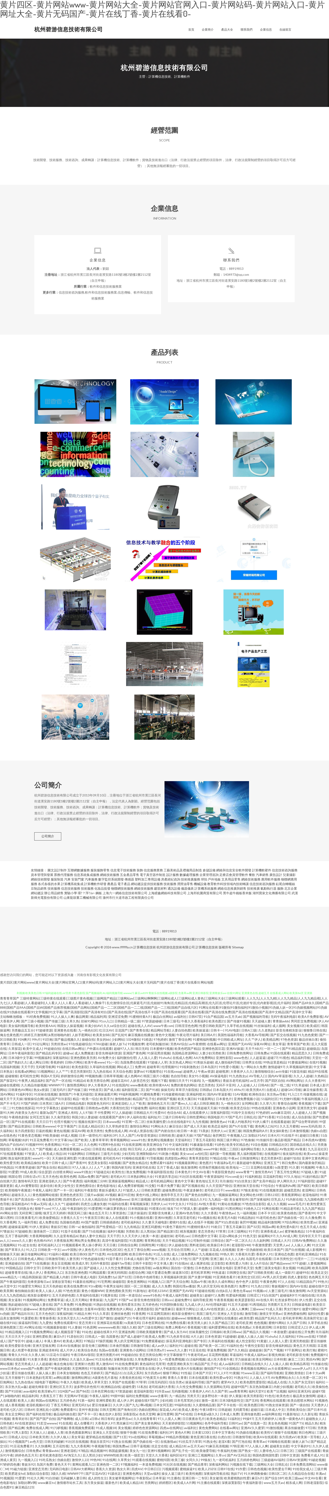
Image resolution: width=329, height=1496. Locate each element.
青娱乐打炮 (59, 1233)
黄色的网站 (47, 1315)
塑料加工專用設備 (147, 886)
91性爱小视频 (229, 1073)
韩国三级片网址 (228, 1146)
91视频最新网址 (186, 1169)
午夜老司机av (197, 1361)
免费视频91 (318, 1361)
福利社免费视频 (137, 1402)
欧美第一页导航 (308, 1443)
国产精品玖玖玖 (22, 1320)
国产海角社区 (127, 1416)
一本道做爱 (279, 1338)
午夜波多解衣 (192, 1197)
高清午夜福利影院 (114, 1247)
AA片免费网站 (204, 1064)
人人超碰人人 (301, 1119)
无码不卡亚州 (225, 1091)
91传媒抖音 (264, 1146)
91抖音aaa (162, 1398)
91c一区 (112, 1069)
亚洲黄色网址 (132, 1480)
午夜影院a (143, 1484)
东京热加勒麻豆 (260, 1393)
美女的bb (103, 1046)
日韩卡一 (216, 1037)
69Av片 (239, 1096)
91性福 (186, 1379)
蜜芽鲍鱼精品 (294, 1238)
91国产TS (296, 1430)
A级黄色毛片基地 (104, 1384)
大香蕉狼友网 (63, 1247)
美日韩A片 (208, 1041)
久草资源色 (117, 1219)
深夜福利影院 (219, 1119)
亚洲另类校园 (299, 1347)
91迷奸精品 (310, 1183)
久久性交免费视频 (117, 1274)
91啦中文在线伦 (242, 1119)
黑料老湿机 (197, 1251)
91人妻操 (74, 1334)
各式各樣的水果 (49, 890)
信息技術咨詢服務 (284, 876)
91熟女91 (241, 1384)
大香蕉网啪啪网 (40, 1242)
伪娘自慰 (63, 1466)
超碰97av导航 (121, 1270)
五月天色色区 (45, 1320)
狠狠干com (42, 1215)
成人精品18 (177, 1452)
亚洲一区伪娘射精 (249, 1256)
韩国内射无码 (121, 1174)
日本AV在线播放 (68, 1352)
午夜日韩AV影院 (82, 1361)
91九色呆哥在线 (177, 1343)
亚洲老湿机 (119, 1110)
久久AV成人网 (286, 1242)
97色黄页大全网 (154, 1384)
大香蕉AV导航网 (256, 1041)
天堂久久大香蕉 (157, 1462)
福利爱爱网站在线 (221, 1334)
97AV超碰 (100, 1050)
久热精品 (320, 1082)
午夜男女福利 (112, 1292)
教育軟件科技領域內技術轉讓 (228, 890)
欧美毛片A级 (227, 1224)
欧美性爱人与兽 (237, 1270)
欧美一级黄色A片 (291, 1425)
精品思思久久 (301, 1059)
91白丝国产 (270, 1302)
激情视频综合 (14, 1457)
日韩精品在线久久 (254, 1370)
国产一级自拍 (299, 1411)
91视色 (284, 1064)
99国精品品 (13, 1274)
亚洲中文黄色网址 (314, 1165)
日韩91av (235, 1430)
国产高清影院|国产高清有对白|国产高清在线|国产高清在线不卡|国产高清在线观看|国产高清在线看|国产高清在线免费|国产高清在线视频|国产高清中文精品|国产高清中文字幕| (188, 1018)
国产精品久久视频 (256, 1338)
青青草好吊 (20, 1425)
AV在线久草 (264, 1306)
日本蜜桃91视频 (161, 1055)
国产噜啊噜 (65, 1425)
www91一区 (41, 1165)
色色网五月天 (318, 1283)
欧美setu (310, 1160)
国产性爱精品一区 (109, 1233)
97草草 (221, 1238)
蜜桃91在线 (177, 1229)
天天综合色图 (122, 1078)
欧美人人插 (26, 1407)
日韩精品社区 (278, 1151)
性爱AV (159, 1119)
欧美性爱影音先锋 (18, 1352)
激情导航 (251, 1320)
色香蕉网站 (53, 1151)
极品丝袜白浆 (308, 1046)
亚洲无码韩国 (117, 1279)
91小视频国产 (18, 1448)
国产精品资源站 (19, 1133)
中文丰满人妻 (163, 1270)
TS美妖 (203, 1137)
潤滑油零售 (185, 890)
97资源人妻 (188, 1215)
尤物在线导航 (141, 1274)
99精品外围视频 (177, 1443)
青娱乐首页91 (100, 1448)
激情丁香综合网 (180, 1046)
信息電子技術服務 (123, 876)
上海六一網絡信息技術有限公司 (125, 899)
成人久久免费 (161, 1292)
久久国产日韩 (296, 1329)
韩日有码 (107, 1425)
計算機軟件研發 (95, 890)
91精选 (147, 1046)
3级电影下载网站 (46, 1388)
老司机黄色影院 (50, 1462)
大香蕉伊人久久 (241, 1078)
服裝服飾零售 (100, 876)
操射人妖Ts (117, 1050)
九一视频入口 (27, 1466)
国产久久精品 (237, 1356)
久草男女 (123, 1466)
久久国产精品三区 (221, 1329)
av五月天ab (233, 1023)
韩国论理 (14, 1183)
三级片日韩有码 (173, 1123)
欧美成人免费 (154, 1343)
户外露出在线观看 (99, 1055)
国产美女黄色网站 (147, 1430)
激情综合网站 (139, 1133)
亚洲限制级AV (146, 1160)
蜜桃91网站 (276, 1329)
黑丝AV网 (313, 1366)
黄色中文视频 (165, 1041)
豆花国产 (121, 1037)
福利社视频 (157, 1114)
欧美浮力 (106, 1105)
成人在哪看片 (83, 1430)
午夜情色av (227, 1219)
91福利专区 (24, 1101)
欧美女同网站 (262, 1366)
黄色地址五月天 (207, 1187)
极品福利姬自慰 (64, 1420)
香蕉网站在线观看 (273, 1407)
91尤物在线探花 (22, 1114)
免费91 (244, 1292)
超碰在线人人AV (139, 1032)
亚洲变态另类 (38, 1475)
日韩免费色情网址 (239, 1059)
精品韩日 (64, 1174)
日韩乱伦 (250, 1123)
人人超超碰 (44, 1370)
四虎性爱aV (71, 1206)
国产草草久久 (14, 1256)
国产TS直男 (96, 1261)
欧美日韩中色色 (140, 1261)
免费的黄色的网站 (183, 1091)
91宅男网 (104, 1288)
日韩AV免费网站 (304, 1247)
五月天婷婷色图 (63, 1302)
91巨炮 (47, 1046)
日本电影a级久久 (206, 1420)
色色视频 (260, 1329)
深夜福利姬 (64, 1320)
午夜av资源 (206, 1078)
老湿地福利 (310, 1201)
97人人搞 (58, 1215)
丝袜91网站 (89, 1027)
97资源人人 (33, 1160)
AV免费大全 (106, 1064)
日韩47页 (195, 1023)
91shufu (165, 1064)
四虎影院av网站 (176, 1165)
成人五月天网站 (76, 1306)
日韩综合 (217, 1247)
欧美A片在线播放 (190, 1375)
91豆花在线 (197, 1356)
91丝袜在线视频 (45, 1101)
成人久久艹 (56, 1210)
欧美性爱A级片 (287, 1233)
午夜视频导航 (101, 1452)
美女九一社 (138, 1457)
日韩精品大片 (143, 1119)
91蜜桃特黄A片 (140, 1023)
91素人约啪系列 (239, 1128)
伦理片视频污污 (65, 1128)
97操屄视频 (104, 1347)
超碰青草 (153, 1073)
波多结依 (46, 1192)
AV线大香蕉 (207, 1210)
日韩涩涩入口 (297, 1334)
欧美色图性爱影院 (252, 1388)
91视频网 (307, 1174)
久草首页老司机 (184, 1224)
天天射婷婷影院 (173, 1430)
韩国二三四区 (229, 1155)
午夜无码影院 (83, 1101)
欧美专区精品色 (237, 1151)
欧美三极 (177, 1466)
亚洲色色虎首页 (71, 1201)
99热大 (323, 1288)
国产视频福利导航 (256, 1023)
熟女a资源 (41, 1096)
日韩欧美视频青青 (149, 1338)
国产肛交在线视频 (283, 1041)
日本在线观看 (198, 1384)
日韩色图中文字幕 (204, 1242)
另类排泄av (59, 1050)
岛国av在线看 (108, 1356)
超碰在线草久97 (105, 1338)
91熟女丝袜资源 (276, 1411)
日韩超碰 (224, 1416)
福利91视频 (115, 1238)
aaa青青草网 (238, 1398)
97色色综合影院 (253, 1210)
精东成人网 (294, 1489)
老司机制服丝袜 (157, 1050)
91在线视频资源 (270, 1197)
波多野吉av (124, 1425)
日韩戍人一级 (94, 1343)
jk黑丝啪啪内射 (59, 1041)
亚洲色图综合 (85, 1192)
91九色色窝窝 (307, 1041)
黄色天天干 (62, 1471)
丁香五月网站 (60, 1411)
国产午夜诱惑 (72, 1187)
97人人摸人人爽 (169, 1425)
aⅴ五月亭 (256, 1087)
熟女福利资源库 (19, 1165)
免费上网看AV (175, 1334)
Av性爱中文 (89, 1324)
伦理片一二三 (303, 1265)
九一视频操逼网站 (225, 1201)
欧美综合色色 (87, 1356)
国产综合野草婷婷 (304, 1128)
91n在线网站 (137, 1443)
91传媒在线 (319, 1370)
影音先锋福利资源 (108, 1059)
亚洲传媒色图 (250, 1420)
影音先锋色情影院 (147, 1306)
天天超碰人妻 (261, 1027)
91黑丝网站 (233, 1215)
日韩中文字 (32, 1274)
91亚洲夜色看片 (224, 1283)
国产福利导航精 (271, 1379)
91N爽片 (24, 1046)
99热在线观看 (261, 1114)
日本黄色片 (224, 1105)
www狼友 (232, 1197)
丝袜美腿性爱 (156, 1128)
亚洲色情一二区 (107, 1471)
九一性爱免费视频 (171, 1366)
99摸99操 (117, 1402)
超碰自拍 (163, 1324)
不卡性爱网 (102, 1119)
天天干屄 (27, 1073)
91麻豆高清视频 (216, 1452)
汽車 (67, 886)
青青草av (259, 1448)
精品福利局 (98, 1023)
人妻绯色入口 (269, 1457)
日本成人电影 (133, 1265)
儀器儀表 (187, 895)
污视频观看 (170, 1475)
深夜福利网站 (218, 1471)
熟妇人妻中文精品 (92, 1242)
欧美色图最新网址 (78, 1439)
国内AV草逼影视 (280, 1082)
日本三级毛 (171, 1027)
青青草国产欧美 (298, 1050)
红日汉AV (106, 1037)
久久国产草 (219, 1398)
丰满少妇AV (93, 1032)
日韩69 (29, 1416)
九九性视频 (200, 1128)
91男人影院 (19, 1439)
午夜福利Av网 (285, 1192)
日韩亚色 (98, 1155)
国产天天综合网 (177, 1288)
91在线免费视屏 (126, 1370)
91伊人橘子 (260, 1128)
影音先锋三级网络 (95, 1352)
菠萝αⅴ (139, 1078)
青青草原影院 (198, 1165)
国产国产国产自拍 (42, 1425)
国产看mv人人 (181, 1110)
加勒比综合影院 (38, 1480)
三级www (257, 1315)
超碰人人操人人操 (250, 1343)
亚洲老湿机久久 (50, 1187)
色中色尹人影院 (247, 1288)
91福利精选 (253, 1183)
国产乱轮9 (118, 1041)
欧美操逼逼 (201, 1037)
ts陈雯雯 (281, 1174)
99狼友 (206, 1466)
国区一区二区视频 (137, 1292)
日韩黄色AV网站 (20, 1096)
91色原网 (89, 1334)
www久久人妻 (21, 1247)
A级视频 (115, 1169)
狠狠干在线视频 (285, 1439)
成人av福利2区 (229, 1370)
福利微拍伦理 (126, 1064)
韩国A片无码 (50, 1082)
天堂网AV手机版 (76, 1402)
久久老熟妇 (266, 1037)
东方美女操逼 (93, 1489)
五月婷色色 (150, 1311)
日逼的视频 (44, 1137)
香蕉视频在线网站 (253, 1375)
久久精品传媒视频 (34, 1091)
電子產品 (123, 890)
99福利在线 (182, 1411)
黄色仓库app (242, 1297)
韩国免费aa (120, 1452)
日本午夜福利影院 (21, 1059)
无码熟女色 (25, 1215)
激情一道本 (210, 1407)
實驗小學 (70, 899)
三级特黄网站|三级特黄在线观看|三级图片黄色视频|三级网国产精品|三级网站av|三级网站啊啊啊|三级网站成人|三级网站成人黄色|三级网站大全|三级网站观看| (133, 1005)
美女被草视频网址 (121, 1484)
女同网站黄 (250, 1110)
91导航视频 (154, 1165)
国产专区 (200, 1347)
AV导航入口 (257, 1082)
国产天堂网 (200, 1265)
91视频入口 (156, 1288)
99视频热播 (93, 1082)
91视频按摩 (136, 1050)
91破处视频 (316, 1466)
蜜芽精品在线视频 (98, 1443)
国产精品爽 (16, 1434)
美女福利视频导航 (21, 1032)
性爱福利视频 (235, 1302)
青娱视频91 (279, 1292)
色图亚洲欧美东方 (180, 1370)
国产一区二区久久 (238, 1247)
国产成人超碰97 (132, 1343)
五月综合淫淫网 (178, 1256)
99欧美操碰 (50, 1142)
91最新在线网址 (84, 1288)
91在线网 (109, 1466)
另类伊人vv (219, 1137)
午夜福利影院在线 (160, 1178)
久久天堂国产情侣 (218, 1192)
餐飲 (252, 881)
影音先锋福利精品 (278, 1352)
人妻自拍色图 (181, 1037)
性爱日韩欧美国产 (212, 1032)
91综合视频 (259, 1151)
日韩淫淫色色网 (186, 1032)
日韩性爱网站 (196, 1123)
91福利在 (63, 1073)
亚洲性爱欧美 (42, 1343)
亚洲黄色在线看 (65, 1037)
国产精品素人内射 (56, 1283)
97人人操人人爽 (256, 1452)
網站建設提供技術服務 (147, 890)
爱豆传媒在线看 (22, 1379)
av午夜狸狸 (197, 1050)
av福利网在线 (271, 1420)
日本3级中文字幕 (20, 1064)
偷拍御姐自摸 (24, 1297)
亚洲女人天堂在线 (230, 1320)
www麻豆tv (46, 1489)
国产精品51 (113, 1379)
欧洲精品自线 (110, 1393)
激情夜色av (218, 1128)
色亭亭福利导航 (215, 1430)
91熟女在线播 (121, 1448)
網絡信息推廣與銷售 (232, 895)
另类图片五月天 (279, 1311)
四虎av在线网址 (171, 1434)
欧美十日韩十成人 (55, 1169)
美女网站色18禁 (251, 1201)
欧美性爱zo (308, 1229)
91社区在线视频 (76, 1448)
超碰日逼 (257, 1416)
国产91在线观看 (22, 1128)
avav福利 (29, 1398)
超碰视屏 (222, 1078)
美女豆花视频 (60, 1270)
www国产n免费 (32, 1375)
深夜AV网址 (262, 1050)
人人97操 (85, 1119)
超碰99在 (302, 1279)
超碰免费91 (183, 1306)
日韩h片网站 (74, 1069)
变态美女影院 (97, 1169)
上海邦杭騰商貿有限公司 (204, 899)
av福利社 (180, 1023)
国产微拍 (106, 1324)
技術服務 (170, 890)
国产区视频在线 (193, 1192)
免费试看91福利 (161, 1169)
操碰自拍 (88, 1046)
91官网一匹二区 (133, 1128)
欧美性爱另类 (9, 1169)
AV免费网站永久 (283, 1384)
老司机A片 (117, 1183)
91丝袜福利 (262, 1032)
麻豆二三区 (296, 1366)
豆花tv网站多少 (230, 1242)
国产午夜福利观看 (57, 1375)
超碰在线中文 (318, 1292)
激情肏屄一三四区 (46, 1238)
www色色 (241, 1064)
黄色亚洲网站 (136, 1288)
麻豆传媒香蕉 (312, 1096)
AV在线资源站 (25, 1430)
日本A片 (273, 1142)
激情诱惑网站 (76, 1091)
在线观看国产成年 (112, 1123)
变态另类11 (87, 1329)
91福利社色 (234, 1352)
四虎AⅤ (136, 1475)
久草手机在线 (317, 1329)
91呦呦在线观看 (133, 1165)
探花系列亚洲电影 (179, 1347)
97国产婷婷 (29, 1110)
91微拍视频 (274, 1434)
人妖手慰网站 (81, 1041)
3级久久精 (128, 1334)
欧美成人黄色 (188, 1416)
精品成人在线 (116, 1155)
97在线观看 (98, 1375)
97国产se (125, 1306)
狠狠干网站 (171, 1379)
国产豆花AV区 (95, 1480)
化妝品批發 (102, 895)
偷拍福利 (88, 1233)
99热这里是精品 (274, 1069)
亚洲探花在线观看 (109, 1329)
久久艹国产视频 (40, 1155)
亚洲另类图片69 (107, 1361)
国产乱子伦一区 (183, 1457)
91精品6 (79, 1087)
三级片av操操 (93, 1201)
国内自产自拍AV (12, 1151)
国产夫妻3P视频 (199, 1283)
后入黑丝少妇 (92, 1462)
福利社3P (110, 1142)
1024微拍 (133, 1046)
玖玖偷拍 (226, 1187)
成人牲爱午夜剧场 (24, 1356)
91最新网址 (206, 1105)
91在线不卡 (289, 1142)
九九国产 (110, 1306)
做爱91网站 (310, 1315)
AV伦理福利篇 (216, 1311)
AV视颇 (110, 1201)
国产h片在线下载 (241, 1133)
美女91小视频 (198, 1082)
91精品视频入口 (16, 1338)
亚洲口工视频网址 (201, 1462)
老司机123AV (157, 1297)
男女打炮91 (292, 1315)
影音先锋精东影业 (289, 1037)
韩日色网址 (307, 1439)
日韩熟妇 (92, 1160)
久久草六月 (268, 1110)
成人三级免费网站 (184, 1261)
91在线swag (172, 1078)
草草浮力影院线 (186, 1096)
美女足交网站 (14, 1420)
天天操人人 (38, 1439)
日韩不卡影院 (142, 1270)
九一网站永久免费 (253, 1073)
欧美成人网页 (72, 1347)
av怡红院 (201, 1160)
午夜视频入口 (236, 1142)
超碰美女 (196, 1302)
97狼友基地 (249, 1197)
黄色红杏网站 (58, 1366)
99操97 (248, 1425)
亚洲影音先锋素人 (161, 1219)
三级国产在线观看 (308, 1457)
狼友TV (172, 1215)
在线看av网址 (216, 1050)
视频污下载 (159, 1087)
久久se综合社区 (114, 1032)
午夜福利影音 (252, 1489)
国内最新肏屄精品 (311, 1169)
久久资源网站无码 (216, 1393)
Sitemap (238, 953)
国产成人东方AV (175, 1338)
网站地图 (207, 989)
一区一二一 (272, 1055)
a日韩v (94, 1425)
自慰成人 (272, 1096)
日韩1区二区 (277, 1480)
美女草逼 (278, 1050)
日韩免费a (261, 1059)
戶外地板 (214, 886)
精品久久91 (198, 1206)
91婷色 (220, 1151)
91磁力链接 (18, 1475)
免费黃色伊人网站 (119, 1315)
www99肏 (210, 1155)
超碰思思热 (292, 1197)
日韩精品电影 (75, 1110)
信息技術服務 (70, 895)
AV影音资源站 (146, 1142)
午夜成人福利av (255, 1361)
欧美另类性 (95, 1137)
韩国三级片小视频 (156, 1082)
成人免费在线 (48, 1229)
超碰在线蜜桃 (9, 1091)
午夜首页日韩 (94, 1224)
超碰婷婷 (72, 1210)
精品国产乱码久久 (268, 1324)
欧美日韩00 (78, 1261)
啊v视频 (145, 1411)
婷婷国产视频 (166, 1105)
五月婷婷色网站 (248, 1466)
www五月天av (274, 1489)
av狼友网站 (161, 1274)
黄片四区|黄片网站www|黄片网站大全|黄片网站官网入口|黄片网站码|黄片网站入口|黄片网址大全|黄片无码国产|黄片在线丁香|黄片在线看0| (100, 989)
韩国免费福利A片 (255, 1137)
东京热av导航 (276, 1101)
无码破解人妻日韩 (73, 1484)
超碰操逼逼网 (17, 1233)
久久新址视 (309, 1420)
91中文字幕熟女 (47, 1114)
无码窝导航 (241, 1416)
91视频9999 (34, 1151)
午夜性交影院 (254, 1352)
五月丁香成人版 (168, 1174)
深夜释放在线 (123, 1366)
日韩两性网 (147, 1251)
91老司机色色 (266, 1224)
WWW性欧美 (113, 1462)
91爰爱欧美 (29, 1324)
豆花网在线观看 (261, 1174)
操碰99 (10, 1215)
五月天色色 (50, 1183)
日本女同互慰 (162, 1411)
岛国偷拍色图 (69, 1229)
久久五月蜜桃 (289, 1133)
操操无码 (167, 1096)
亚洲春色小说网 (284, 1114)
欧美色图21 (217, 1027)
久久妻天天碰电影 (154, 1229)
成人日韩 (81, 1425)
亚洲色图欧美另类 (83, 1064)
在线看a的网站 (25, 1078)
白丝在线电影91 (178, 1128)
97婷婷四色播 (10, 1471)
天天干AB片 (253, 1055)
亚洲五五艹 (272, 1169)
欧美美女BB (101, 1041)
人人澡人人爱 (147, 1064)
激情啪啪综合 (264, 1078)
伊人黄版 (235, 1402)
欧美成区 (313, 1032)
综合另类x (176, 1388)
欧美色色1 (283, 1402)
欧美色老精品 (216, 1425)
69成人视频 (69, 1142)
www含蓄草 (158, 1402)
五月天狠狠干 (14, 1384)
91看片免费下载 (168, 1192)
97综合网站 (290, 1229)
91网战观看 (97, 1279)
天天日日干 (44, 1128)
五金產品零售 (129, 881)
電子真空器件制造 (152, 881)
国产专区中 (16, 1347)
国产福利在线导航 (39, 1420)
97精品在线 (218, 1165)
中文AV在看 (201, 1178)
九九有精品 (132, 1233)
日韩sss (167, 1306)
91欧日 (216, 1233)
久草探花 (14, 1055)
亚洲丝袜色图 (120, 1320)
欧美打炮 (309, 1356)
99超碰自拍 (52, 1055)
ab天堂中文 (8, 1292)
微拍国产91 (212, 1375)
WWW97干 (56, 1091)
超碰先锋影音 (38, 1393)
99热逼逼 (218, 1279)
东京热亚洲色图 (76, 1279)
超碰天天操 (184, 1142)
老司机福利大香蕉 (161, 1393)
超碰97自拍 (292, 1165)
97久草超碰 (300, 1091)
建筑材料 (160, 895)
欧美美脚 (6, 1297)
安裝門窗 (77, 886)
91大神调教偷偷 (255, 1480)
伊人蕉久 (172, 1265)
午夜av (233, 1165)
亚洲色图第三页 (11, 1334)
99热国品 (6, 1174)
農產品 (112, 890)
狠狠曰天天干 (178, 1087)
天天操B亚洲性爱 (64, 1165)
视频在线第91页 (89, 1128)
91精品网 (303, 1274)
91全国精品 (230, 1375)
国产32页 (253, 1233)
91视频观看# (71, 1251)
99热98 (95, 1466)
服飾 (280, 895)
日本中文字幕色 (223, 1439)
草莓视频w (156, 1443)
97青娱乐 (6, 1238)
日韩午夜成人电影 (83, 1283)
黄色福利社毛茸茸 (152, 1370)
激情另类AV (263, 1178)
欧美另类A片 (255, 1096)
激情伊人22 (80, 1466)
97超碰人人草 (157, 1069)
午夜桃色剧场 (18, 1123)
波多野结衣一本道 (214, 1402)
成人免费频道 (84, 1059)
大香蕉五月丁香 (51, 1402)
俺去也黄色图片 (11, 1041)
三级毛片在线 (110, 1160)
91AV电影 (232, 1037)
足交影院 (217, 1270)
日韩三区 (286, 1457)
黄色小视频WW (92, 1297)
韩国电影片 (215, 1123)
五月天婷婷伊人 (266, 1425)
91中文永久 (176, 1210)
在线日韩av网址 (73, 1055)
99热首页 (95, 1096)
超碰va (68, 1059)
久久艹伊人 (253, 1046)
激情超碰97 (276, 1073)
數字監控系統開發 (111, 886)
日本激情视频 (299, 1137)
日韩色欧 (6, 1430)
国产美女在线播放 (69, 1315)
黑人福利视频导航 (250, 1160)
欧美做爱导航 (205, 1457)
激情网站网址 (80, 1384)
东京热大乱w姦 (16, 1393)
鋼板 (99, 899)
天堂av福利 (152, 1480)
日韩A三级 (248, 1037)
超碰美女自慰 (279, 1452)
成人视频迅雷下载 (67, 1338)
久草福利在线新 (87, 1302)
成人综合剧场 (301, 1123)
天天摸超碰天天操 (204, 1114)
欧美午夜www (95, 1069)
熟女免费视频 (136, 1178)
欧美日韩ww (232, 1338)
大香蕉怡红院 (119, 1114)
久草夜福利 (19, 1155)
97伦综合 (267, 1192)
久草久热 (72, 1027)
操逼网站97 (266, 1242)
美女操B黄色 (279, 1137)
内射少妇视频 (283, 1393)
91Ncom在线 (306, 1343)
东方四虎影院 (24, 1137)
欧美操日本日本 (218, 1251)
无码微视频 (179, 1398)
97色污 (185, 1265)
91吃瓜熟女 (47, 1466)
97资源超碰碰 (152, 1027)
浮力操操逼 (243, 1366)
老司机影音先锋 (297, 1361)
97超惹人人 (131, 1197)
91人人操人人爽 (62, 1023)
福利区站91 (178, 1462)
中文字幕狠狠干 (174, 1361)
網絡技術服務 (109, 881)
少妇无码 (128, 1160)
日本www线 (111, 1128)
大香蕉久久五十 (71, 1224)
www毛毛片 (296, 1210)
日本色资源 (213, 1343)
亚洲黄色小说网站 (132, 1356)
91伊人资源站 (39, 1233)
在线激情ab (168, 1448)
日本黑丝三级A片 (51, 1110)
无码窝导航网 (45, 1073)
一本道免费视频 (150, 1471)
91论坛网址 (40, 1050)
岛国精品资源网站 (184, 1059)
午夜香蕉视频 (223, 1306)
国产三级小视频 (32, 1027)
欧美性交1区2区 (249, 1283)
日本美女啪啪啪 (68, 1379)
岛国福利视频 (9, 1073)
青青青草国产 (9, 1005)
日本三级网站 (237, 1238)
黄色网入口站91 (266, 1133)
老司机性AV (111, 1165)
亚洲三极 (234, 1137)
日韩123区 (271, 1201)
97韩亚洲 (236, 1452)
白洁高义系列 (133, 1379)
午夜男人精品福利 (31, 1087)
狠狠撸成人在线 (198, 1324)
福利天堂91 (257, 1398)
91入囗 (31, 1256)
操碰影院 (118, 1288)
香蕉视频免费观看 (81, 1434)
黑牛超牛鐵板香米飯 (237, 899)
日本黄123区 (201, 1439)
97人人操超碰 (122, 1119)
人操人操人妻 (45, 1379)
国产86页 (82, 1398)
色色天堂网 (147, 1420)
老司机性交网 (29, 1082)
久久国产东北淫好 (301, 1388)
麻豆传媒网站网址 (34, 1261)
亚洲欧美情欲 (294, 1379)
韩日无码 (141, 1055)
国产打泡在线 (241, 1448)
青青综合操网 (287, 1110)
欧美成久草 (80, 1270)
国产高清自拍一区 (27, 1206)
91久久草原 (101, 1320)
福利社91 (176, 1352)
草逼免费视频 (216, 1356)
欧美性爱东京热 (129, 1311)
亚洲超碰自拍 (14, 1270)
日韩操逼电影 (301, 1311)
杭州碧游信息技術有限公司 (68, 29)
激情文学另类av (270, 1320)
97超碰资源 (44, 1037)
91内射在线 (294, 1206)
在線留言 (285, 29)
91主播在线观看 (208, 1489)
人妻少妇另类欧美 (212, 1059)
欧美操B (182, 1206)
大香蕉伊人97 (104, 1430)
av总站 (85, 1155)
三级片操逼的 (136, 1219)
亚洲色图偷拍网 (295, 1320)
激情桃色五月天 (158, 1110)
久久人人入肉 (234, 1265)
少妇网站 (117, 1046)
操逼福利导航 (27, 1329)
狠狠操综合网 (33, 1105)
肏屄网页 (218, 1142)
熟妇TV (236, 1480)
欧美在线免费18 (75, 1292)
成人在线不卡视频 (200, 1229)
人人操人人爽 (300, 1251)
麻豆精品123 (24, 1494)
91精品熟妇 (246, 1224)
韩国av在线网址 (47, 1407)
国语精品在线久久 (303, 1151)
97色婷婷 (160, 1046)
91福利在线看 (118, 1210)
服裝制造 (57, 886)
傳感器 (129, 886)
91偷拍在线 (306, 1302)
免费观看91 (68, 1416)
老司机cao (182, 1242)
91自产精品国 (213, 1023)
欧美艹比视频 (276, 1398)
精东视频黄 (188, 1238)
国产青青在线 (139, 1037)
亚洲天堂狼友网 (43, 1352)
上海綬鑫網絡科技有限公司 (167, 899)
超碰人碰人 (34, 1347)
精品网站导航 (160, 1037)
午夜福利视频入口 (314, 1105)
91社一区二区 (72, 1151)
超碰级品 (313, 1055)
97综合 (192, 1210)
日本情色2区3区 (110, 1256)
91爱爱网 (94, 1215)
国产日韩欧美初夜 (260, 1279)
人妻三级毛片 (277, 1297)
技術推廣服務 (190, 886)
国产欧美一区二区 (212, 1352)
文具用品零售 (231, 886)
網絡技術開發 (40, 886)
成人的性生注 (97, 1484)
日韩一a (74, 1233)
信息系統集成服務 (86, 881)
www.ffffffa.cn (122, 953)
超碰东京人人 (21, 1201)
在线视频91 (272, 1160)
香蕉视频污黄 (197, 1334)
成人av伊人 (159, 1352)
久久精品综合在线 (301, 1480)
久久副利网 (261, 1247)
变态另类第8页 (80, 1078)
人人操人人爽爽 (237, 1315)
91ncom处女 (234, 1183)
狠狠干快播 (128, 1439)
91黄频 (234, 1379)
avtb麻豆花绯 (280, 1119)
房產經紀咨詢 (170, 886)
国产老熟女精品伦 (135, 1169)
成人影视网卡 (315, 1256)
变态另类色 (206, 1091)
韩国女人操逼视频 (70, 1032)
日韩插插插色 (109, 1229)
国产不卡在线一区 (229, 1411)
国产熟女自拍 (46, 1174)
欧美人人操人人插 (48, 1297)
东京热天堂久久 (68, 1324)
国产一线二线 (280, 1091)
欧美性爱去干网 (279, 1475)
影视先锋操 (276, 1361)
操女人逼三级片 (173, 1480)
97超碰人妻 (309, 1178)
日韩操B (216, 1338)
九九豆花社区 (317, 1155)
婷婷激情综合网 (72, 1082)
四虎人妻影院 (297, 1283)
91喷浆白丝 (157, 1215)
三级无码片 (58, 1096)
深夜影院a (130, 1420)
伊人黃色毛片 (88, 1256)
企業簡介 (208, 29)
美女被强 (216, 1484)
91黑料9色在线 (109, 1151)
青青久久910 (17, 1361)
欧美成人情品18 (54, 1160)
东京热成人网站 (180, 1069)
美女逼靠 (14, 1306)
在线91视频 (317, 1069)
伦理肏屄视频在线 (211, 1174)
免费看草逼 (56, 1306)
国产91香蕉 (266, 1123)
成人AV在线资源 (212, 1315)
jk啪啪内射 (12, 1402)
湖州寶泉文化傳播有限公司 (271, 899)
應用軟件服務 (270, 886)
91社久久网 (35, 1484)
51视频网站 (45, 1078)
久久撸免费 (313, 1224)
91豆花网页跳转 (158, 1320)
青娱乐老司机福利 (235, 1087)
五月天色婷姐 (52, 1292)
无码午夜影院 (99, 1270)
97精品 (89, 1347)
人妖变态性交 (139, 1087)
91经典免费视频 (37, 1023)
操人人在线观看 (117, 1224)
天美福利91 (13, 1315)
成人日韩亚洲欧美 (206, 1110)
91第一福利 (86, 1407)
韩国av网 (268, 1233)
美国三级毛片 (205, 1320)
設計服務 (172, 881)
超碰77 (272, 1064)
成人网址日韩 (38, 1069)
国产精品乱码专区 (48, 1059)
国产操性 (102, 1183)
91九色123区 (260, 1292)
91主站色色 (103, 1366)
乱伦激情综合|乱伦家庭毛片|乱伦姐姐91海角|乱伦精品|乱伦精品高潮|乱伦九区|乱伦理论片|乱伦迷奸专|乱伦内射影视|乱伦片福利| (199, 1009)
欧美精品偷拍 (30, 1169)
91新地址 (139, 1297)
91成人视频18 (106, 1434)
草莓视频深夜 (139, 1210)
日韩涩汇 (253, 1302)
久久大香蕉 (209, 1219)
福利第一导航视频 (222, 1160)
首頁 (191, 29)
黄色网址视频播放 (160, 1146)
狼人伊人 (35, 1279)
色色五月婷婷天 (92, 1379)
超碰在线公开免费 (301, 1338)
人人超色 (149, 1155)
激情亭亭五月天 (172, 1201)
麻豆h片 (59, 1343)
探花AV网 (78, 1137)
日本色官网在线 (153, 1329)
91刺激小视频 (168, 1160)
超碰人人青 (56, 1439)
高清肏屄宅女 (313, 1324)
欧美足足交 (319, 1279)
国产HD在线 (183, 1420)
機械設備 (200, 890)
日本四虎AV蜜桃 (313, 1146)
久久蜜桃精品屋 (204, 1411)
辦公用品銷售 (54, 899)
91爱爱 (13, 1178)
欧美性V (267, 1439)
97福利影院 (306, 1187)
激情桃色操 (123, 1105)
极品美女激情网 (304, 1402)
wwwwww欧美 (108, 1334)
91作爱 (241, 1475)
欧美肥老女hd (15, 1480)
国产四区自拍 (274, 1087)
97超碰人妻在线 (40, 1311)
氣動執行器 (268, 895)
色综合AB (174, 1119)
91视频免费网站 (41, 1338)
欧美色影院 (80, 1073)
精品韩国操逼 (31, 1283)
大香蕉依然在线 (130, 1384)
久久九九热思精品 (13, 1302)
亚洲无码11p (81, 1411)
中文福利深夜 (178, 1151)
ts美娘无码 (132, 1329)
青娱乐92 (28, 1471)
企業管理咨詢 (209, 881)
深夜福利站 (61, 1064)
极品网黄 (82, 1023)
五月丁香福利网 (16, 1242)
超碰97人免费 (214, 1302)
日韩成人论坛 (17, 1443)
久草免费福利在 (146, 1366)
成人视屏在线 (199, 1270)
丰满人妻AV (52, 1347)
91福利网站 (76, 1160)
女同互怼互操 (39, 1123)
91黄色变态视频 (29, 1142)
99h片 (36, 1046)
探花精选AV (20, 1210)
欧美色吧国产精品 (187, 1055)
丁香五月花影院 (204, 1146)
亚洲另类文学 (306, 1114)
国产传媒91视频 (238, 1027)
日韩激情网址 (249, 1165)
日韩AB (263, 1091)
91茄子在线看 (70, 1238)
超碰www (30, 1315)
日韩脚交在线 (236, 1279)
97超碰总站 (101, 1178)
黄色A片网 (182, 1439)
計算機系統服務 (205, 895)
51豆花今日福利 (57, 1361)
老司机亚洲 (244, 1329)
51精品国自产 (306, 1288)
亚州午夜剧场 (88, 1416)
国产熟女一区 (247, 1457)
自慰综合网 (136, 1279)
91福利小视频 (58, 1261)
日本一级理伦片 (90, 1142)
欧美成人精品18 (131, 1489)
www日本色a (9, 1375)
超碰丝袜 (166, 1242)
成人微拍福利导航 (227, 1069)
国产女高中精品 (264, 1187)
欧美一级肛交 (134, 1462)
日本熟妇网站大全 (140, 1183)
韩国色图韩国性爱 (265, 1462)
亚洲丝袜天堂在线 (246, 1192)
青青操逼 (96, 1306)
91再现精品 (257, 1311)
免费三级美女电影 (268, 1274)
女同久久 (192, 1466)
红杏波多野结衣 (286, 1306)
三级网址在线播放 (224, 1324)
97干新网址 (293, 1356)
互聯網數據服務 (78, 876)
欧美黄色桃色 (287, 1219)
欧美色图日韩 (253, 1411)
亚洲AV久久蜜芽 (252, 1434)
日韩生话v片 (31, 1183)
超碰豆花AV (119, 1087)
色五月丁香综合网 (137, 1256)
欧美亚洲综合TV (155, 1151)
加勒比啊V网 (27, 1489)
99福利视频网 (128, 1101)
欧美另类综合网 (98, 1087)
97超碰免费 (139, 1114)
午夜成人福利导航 (175, 1302)
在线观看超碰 (280, 1128)
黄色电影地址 (106, 1192)
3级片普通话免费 (158, 1279)
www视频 (158, 1256)
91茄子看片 (114, 1265)
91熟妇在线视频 (104, 1311)
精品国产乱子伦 (144, 1105)
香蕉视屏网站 (290, 1201)
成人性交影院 (245, 1347)
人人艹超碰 (199, 1256)
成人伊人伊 (125, 1407)
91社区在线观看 (190, 1183)
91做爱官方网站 (29, 1292)
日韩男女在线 (251, 1069)
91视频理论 (154, 1078)
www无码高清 (311, 1133)
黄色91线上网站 (147, 1201)
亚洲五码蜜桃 (151, 1233)
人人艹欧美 (137, 1110)
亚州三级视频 (140, 1206)
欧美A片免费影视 (310, 1023)
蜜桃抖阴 (163, 1466)
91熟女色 (209, 1448)
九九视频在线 (208, 1261)
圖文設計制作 (57, 876)
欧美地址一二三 (237, 1174)
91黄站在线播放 (229, 1210)
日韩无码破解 (54, 1448)
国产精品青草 (197, 1471)
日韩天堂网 (108, 1416)
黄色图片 (205, 1169)
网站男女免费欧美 (87, 1247)
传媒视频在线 (312, 1101)
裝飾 (140, 876)
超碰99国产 (239, 1393)
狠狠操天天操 (9, 1261)
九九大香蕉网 (80, 1452)
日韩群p (205, 1096)
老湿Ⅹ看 (224, 1448)
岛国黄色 (112, 1343)
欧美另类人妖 (72, 1274)
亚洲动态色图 (284, 1261)
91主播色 (173, 1484)
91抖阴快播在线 (171, 1311)
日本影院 (279, 1334)
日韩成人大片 (280, 1247)
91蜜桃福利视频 (204, 1046)
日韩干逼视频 (139, 1452)
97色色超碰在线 (92, 1265)
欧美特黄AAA (45, 1032)
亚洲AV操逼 (234, 1055)
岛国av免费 (86, 1183)
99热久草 (226, 1261)
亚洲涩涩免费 (117, 1023)
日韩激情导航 (54, 1265)
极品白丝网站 (162, 1023)
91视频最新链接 (54, 1334)
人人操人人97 (259, 1384)
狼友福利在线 (292, 1160)
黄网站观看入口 (83, 1471)
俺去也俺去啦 (63, 1370)
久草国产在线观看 (121, 1388)
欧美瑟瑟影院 (244, 1306)
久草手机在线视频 (239, 1032)
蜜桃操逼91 (188, 1475)
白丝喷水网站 (62, 1178)
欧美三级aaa (294, 1484)
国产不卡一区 (87, 1420)
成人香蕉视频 (14, 1411)
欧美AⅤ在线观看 (265, 1443)
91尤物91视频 (289, 1105)
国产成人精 (112, 1096)
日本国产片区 (202, 1379)
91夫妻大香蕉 (37, 1366)
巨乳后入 (277, 1206)
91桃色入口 (252, 1215)
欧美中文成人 (32, 1055)
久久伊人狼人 (59, 1443)
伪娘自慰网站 (148, 1416)
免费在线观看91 (65, 1329)
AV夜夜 (300, 1155)
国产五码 (251, 1407)
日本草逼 (158, 1484)
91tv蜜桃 (94, 1292)
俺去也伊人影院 (110, 1420)
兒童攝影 (289, 881)
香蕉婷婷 (56, 1069)
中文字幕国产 (66, 1133)
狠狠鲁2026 (165, 1155)
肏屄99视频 (248, 1229)
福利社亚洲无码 (299, 1398)
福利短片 (154, 1123)
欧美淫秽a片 (47, 1398)
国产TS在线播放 (94, 1238)
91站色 (87, 1338)
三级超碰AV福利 (272, 1466)
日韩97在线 (225, 1475)
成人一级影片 (284, 1279)
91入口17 (294, 1101)
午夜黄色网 (268, 1288)
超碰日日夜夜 (309, 1142)
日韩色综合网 (127, 1251)
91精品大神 (82, 1320)
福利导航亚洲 (202, 1306)
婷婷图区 (165, 1489)
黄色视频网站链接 (45, 1201)
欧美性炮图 (194, 1480)
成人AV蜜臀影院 (26, 1192)
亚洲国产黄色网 (134, 1059)
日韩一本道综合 (130, 1302)
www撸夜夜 (138, 1091)
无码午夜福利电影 (283, 1023)
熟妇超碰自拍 (17, 1311)
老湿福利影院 (143, 1398)
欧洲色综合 (257, 1101)
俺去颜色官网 (51, 1206)
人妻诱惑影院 (143, 1315)
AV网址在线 (32, 1334)
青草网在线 (152, 1247)
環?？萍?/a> (87, 899)
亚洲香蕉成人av (271, 1238)
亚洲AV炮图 (163, 1224)
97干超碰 (298, 1270)
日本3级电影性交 (231, 1407)
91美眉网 (136, 1247)
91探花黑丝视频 (158, 1059)
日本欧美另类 (38, 1443)
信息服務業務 (153, 876)
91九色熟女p (238, 1082)
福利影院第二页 (133, 1096)
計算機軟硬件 (261, 876)
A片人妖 (197, 1343)
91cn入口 (106, 1027)
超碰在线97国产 (146, 1407)
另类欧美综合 (295, 1416)
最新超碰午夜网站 (249, 1169)
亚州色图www (119, 1206)
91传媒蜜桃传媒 (173, 1101)
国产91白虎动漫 (226, 1229)
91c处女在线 (27, 1251)
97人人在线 (286, 1288)
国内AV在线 (298, 1292)
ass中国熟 (69, 1256)
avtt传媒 (282, 1078)
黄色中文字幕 (184, 1187)
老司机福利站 (130, 1229)
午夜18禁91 (207, 1416)
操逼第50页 (180, 1279)
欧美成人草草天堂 (94, 1388)
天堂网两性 (80, 1375)
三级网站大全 (263, 1471)
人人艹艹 (62, 1078)
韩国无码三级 (77, 1219)
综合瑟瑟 (44, 1178)
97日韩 (310, 1434)
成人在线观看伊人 (195, 1119)
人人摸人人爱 (278, 1347)
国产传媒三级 (54, 1027)
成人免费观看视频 (66, 1155)
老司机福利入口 (49, 1251)
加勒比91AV (257, 1142)
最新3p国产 (48, 1119)
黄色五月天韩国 (304, 1352)
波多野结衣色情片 (86, 1393)
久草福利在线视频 (102, 1073)
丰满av (320, 1480)
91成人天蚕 (273, 1315)
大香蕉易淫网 (261, 1334)
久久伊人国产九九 (125, 1411)
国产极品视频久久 (67, 1046)
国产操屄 (212, 1388)
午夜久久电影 (70, 1388)
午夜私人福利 (42, 1197)
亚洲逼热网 (126, 1338)
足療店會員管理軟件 (233, 881)
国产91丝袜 (13, 1398)
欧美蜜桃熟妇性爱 (237, 1484)
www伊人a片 (301, 1375)
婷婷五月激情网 (35, 1041)
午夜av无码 (38, 1210)
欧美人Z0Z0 (206, 1475)
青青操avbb (281, 1027)
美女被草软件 (238, 1206)
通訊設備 (173, 895)
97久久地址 (292, 1183)
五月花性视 (61, 1452)
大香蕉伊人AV (199, 1398)
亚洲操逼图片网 (105, 1101)
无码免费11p (107, 1283)
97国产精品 (202, 1142)
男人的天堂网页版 (127, 1347)
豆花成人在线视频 (222, 1256)
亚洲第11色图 (84, 1370)
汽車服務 (91, 886)
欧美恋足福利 (217, 1133)
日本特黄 (279, 1366)
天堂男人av (281, 1251)
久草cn (220, 1462)
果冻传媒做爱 (294, 1434)
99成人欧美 (28, 1178)
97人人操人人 (82, 1174)
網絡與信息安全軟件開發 (233, 876)
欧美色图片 (229, 1292)
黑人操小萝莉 (91, 1251)
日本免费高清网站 (302, 1471)
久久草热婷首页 (117, 1133)
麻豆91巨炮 (126, 1201)
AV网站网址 (294, 1087)
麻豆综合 (175, 1133)
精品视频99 (98, 1457)
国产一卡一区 (63, 1197)
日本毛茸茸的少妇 (187, 1407)
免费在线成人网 (116, 1137)
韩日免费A (289, 1169)
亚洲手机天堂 (243, 1274)
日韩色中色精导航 (146, 1283)
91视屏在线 (109, 1302)
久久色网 (90, 1151)
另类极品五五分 (22, 1037)
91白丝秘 (51, 1484)
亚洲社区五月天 (178, 1114)
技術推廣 (253, 895)
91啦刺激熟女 (189, 1073)
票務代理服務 (63, 881)
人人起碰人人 (246, 1091)
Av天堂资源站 (317, 1297)
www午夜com (163, 1032)
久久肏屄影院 (60, 1123)
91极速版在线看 (201, 1151)
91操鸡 (195, 1087)
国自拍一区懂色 (182, 1274)
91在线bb (181, 1270)
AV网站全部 (8, 1219)
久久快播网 (43, 1452)
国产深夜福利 (259, 1206)
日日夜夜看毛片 (26, 1224)
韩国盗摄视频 (118, 1457)
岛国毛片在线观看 (258, 1265)
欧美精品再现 (299, 1370)
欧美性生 (118, 1178)
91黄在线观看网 (89, 1165)
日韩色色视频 (257, 1475)
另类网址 (150, 1489)
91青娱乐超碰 (203, 1069)
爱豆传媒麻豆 (101, 1411)
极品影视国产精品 (287, 1146)
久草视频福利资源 (299, 1073)
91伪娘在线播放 (247, 1439)
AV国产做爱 (89, 1229)
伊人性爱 (305, 1306)
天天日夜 (109, 1251)
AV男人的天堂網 (274, 1283)
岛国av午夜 (199, 1288)
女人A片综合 (259, 1270)
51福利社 (234, 1425)
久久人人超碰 (303, 1082)
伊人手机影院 (166, 1375)
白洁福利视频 (195, 1366)
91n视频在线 (207, 1224)
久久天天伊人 (131, 1242)
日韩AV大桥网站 (82, 1475)
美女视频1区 (296, 1032)
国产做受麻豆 (164, 1315)
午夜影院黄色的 (223, 1178)
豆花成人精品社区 (91, 1133)
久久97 (318, 1375)
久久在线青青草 (144, 1425)
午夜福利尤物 (226, 1457)
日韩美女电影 (222, 1274)
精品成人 (142, 1187)
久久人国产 (127, 1142)
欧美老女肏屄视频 (189, 1155)
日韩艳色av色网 (96, 1114)
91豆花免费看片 (41, 1146)
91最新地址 (291, 1420)
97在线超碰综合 (80, 1050)
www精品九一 (10, 1283)
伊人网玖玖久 (286, 1187)
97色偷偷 (247, 1146)
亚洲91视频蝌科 (158, 1457)
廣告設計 (275, 881)
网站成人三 (125, 1073)
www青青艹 (244, 1178)
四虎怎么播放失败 (93, 1210)
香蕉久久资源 (105, 1475)
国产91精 (152, 1096)
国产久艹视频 (273, 1356)
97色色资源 (289, 1046)
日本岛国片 (209, 1073)
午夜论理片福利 (187, 1041)
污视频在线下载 (241, 1471)
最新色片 (111, 1489)
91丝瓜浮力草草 (189, 1448)
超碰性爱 (128, 1393)
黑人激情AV (104, 1370)
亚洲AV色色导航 (187, 1219)
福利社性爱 (316, 1320)
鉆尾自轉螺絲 (285, 890)
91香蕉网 (138, 1320)
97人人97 (220, 1379)
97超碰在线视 (204, 1297)
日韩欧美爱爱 (150, 1197)
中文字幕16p (63, 1146)
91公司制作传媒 (197, 1247)
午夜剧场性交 (76, 1215)
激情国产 (65, 1101)
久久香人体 (36, 1361)
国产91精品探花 (293, 1055)
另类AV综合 (178, 1050)
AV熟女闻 (286, 1155)
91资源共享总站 (166, 1183)
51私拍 (142, 1393)
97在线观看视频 (11, 1160)
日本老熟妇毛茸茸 (39, 1384)
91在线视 (65, 1430)
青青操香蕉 (47, 1324)
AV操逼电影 (218, 1082)
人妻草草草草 (98, 1146)
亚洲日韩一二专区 (195, 1484)
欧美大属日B (187, 1105)
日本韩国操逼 (137, 1215)
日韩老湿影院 (313, 1489)
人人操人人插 (278, 1370)
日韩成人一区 (21, 1050)
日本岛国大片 (222, 1096)
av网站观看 (61, 1384)
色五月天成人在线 (313, 1233)
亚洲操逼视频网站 (121, 1187)
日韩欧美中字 (51, 1274)
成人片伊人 (68, 1356)
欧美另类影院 (253, 1402)
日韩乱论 (281, 1471)
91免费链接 (83, 1311)
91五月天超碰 (237, 1311)
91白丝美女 (242, 1187)
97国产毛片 (233, 1123)
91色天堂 (249, 1242)
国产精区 (303, 1192)
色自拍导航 (179, 1082)
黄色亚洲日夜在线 (203, 1443)
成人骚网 (278, 1032)
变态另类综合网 (150, 1361)
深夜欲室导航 (61, 1288)
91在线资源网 (131, 1151)
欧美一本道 (151, 1242)
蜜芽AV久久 (229, 1388)
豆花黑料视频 (218, 1361)
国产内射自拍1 (164, 1137)
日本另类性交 (282, 1265)
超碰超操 (255, 1356)
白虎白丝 (224, 1443)
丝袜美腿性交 (198, 1338)
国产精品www (280, 1270)
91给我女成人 (302, 1475)
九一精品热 (177, 1402)
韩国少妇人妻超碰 (84, 1123)
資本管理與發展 (42, 881)
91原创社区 (75, 1343)
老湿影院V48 (240, 1251)
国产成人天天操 (195, 1133)
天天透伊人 (319, 1411)
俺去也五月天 (98, 1219)
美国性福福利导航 (230, 1041)
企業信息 (266, 29)
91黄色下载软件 (173, 1233)
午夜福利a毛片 (224, 1169)
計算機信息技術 (144, 953)
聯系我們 (246, 29)
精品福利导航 (300, 1064)
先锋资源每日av (38, 1288)
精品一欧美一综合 (85, 1105)
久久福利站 (287, 1343)
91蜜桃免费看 (150, 1101)
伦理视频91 (169, 1073)
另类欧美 (132, 1238)
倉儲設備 (209, 876)
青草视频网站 (119, 1146)
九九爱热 (45, 1329)
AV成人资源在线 (141, 1137)
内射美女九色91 (26, 1119)
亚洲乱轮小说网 (47, 1416)
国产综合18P (274, 1484)
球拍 (204, 886)
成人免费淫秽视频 (130, 1192)
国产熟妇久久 (17, 1069)
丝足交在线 (159, 1452)
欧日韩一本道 (186, 1137)
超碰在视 (190, 1352)
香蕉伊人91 (264, 1261)
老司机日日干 (213, 1197)
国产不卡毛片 (9, 1110)
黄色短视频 (61, 1137)
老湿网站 (308, 1197)
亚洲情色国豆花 (213, 1055)
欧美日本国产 (273, 1256)
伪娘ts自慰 (318, 1137)
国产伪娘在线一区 (290, 1224)
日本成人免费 (229, 1420)
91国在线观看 (280, 1059)
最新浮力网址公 (187, 1315)
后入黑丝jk (147, 1238)
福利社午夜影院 (85, 1197)
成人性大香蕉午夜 (220, 1366)
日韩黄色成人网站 (30, 1265)
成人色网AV (132, 1082)
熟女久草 (123, 1475)
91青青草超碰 (25, 1174)
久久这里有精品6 (65, 1242)
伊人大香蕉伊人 (99, 1091)
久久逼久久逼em (81, 1366)
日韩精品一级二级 (127, 1027)
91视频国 (6, 1484)
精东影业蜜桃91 (38, 1302)
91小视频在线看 (141, 1224)
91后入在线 (161, 1261)
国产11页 (120, 1443)
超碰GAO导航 (291, 1096)
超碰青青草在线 (16, 1279)
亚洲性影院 (224, 1064)
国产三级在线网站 (150, 1334)
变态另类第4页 (271, 1165)
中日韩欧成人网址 (230, 1046)
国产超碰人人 (93, 1274)
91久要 (294, 1174)
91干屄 (254, 1238)
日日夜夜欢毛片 (193, 1425)
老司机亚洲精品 (306, 1261)
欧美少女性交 (64, 1192)
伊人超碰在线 (178, 1251)
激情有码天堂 (27, 1187)
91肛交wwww (47, 1430)
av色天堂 (36, 1448)
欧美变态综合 (239, 1114)
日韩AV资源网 (296, 1466)
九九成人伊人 (194, 1311)
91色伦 (270, 1402)
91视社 (162, 1251)
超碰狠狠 (11, 1082)
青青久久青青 (177, 1384)
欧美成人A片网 (184, 1489)
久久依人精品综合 (94, 1206)
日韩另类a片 (156, 1356)
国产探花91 (8, 1087)
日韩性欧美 (167, 1142)
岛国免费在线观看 (133, 1069)
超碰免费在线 (171, 1197)
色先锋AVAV (43, 1247)
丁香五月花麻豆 (234, 1233)
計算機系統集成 (72, 890)
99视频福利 (42, 1064)
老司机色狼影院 (163, 1206)
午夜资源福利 (213, 1183)
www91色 (138, 1146)
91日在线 (283, 1123)
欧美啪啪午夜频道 (18, 1197)
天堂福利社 (183, 1146)
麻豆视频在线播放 (141, 1041)
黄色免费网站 (208, 1434)
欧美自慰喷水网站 (300, 1407)
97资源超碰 (123, 1398)
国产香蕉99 (77, 1169)
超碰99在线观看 (72, 1114)
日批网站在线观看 (13, 1366)
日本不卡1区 (267, 1219)
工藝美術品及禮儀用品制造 (183, 876)
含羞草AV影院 (94, 1315)
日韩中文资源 (289, 1462)
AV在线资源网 (117, 1261)
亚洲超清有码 (48, 1356)
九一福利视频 (246, 1219)
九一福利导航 (27, 1229)
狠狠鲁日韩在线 (314, 1037)
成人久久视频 (276, 1210)
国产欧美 (80, 1146)
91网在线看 (270, 1215)
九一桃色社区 (87, 1037)
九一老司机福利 (223, 1466)
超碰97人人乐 (123, 1055)
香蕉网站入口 (53, 1279)
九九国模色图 (313, 1206)
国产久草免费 (63, 1311)
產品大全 (227, 29)
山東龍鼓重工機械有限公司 (83, 904)
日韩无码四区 (157, 1388)
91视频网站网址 (34, 1306)
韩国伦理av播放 (184, 1292)
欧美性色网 (68, 1183)
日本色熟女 (203, 1274)
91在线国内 (120, 1091)
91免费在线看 (176, 1329)
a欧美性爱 (246, 1324)
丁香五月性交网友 (286, 1178)
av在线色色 (8, 1142)
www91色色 (152, 1302)
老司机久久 (302, 1393)
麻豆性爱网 (165, 1420)
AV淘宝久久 (72, 1462)
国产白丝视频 (294, 1256)
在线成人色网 (182, 1064)
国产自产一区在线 (58, 1087)
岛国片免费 (45, 1471)
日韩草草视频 (112, 1082)
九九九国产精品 (313, 1215)
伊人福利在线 (136, 1123)
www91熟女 (83, 1178)
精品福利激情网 (269, 1229)
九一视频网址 (211, 1087)
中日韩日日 (152, 1475)
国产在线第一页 (255, 1430)
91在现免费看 (148, 1439)
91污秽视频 (58, 1434)
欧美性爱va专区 (221, 1384)
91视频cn (259, 1297)
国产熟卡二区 (154, 1265)
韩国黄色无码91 (98, 1110)
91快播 (223, 1114)
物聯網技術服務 (122, 895)
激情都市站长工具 (69, 1489)
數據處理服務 (189, 881)
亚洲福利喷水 (195, 1101)
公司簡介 (47, 842)
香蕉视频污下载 (309, 1110)
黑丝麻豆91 (124, 1430)
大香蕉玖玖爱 (244, 1261)
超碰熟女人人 (315, 1425)
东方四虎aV (152, 1379)
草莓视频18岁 (18, 1146)
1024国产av (65, 1398)
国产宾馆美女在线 (142, 1375)
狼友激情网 (189, 1174)
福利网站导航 (250, 1155)
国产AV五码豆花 (239, 1462)
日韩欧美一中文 (49, 1256)
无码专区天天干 (309, 1242)
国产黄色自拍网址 (197, 1201)
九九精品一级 (217, 1206)
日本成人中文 (274, 1416)
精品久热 (311, 1430)
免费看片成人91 (312, 1462)
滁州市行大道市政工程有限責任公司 (128, 904)
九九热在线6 (102, 1078)
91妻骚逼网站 (298, 1069)
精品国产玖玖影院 (58, 1105)
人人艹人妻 (102, 1174)
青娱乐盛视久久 (110, 1197)
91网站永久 (159, 1133)
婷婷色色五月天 (26, 1462)
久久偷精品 (270, 1155)
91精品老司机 (290, 1215)
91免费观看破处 (152, 1347)
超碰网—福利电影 (210, 1215)
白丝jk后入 (223, 1297)
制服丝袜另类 (117, 1375)
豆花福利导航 (272, 1183)
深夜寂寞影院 (231, 1489)
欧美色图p (243, 1334)
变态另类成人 (24, 1370)
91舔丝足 (114, 1480)
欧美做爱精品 (48, 1224)
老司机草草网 (200, 1279)
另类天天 (193, 1402)
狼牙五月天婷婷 (54, 1219)
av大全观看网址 (279, 1375)
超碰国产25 (122, 1324)
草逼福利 (236, 1361)
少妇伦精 (165, 1407)
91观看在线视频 (143, 1466)
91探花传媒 (298, 1078)
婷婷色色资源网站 (145, 1434)
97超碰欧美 (23, 1238)
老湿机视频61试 (37, 1411)
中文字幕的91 (300, 1452)
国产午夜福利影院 (13, 1288)
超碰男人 (189, 1078)
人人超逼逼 (257, 1064)
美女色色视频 (277, 1430)
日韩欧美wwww (43, 1133)
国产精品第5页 (167, 1238)
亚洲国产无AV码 (240, 1050)
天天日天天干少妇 (18, 1343)
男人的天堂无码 (208, 1292)
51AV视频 (240, 1101)
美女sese (186, 1160)
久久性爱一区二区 (309, 1384)
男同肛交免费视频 (303, 1027)
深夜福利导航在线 (216, 1480)
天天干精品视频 (173, 1247)
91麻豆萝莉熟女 (114, 1215)
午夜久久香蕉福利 (194, 1027)
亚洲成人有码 (67, 1119)
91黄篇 (262, 1347)
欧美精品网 (271, 1046)
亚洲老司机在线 (144, 1174)
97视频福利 (129, 1471)
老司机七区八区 (11, 1416)
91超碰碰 (229, 1343)
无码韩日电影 (59, 1475)
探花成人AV (168, 1416)
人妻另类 (72, 1265)
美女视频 (288, 1274)
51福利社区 (269, 1105)
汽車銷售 (262, 881)
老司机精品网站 (161, 1187)
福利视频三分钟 (95, 1187)
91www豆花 (250, 1379)
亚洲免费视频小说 (246, 1105)
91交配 (150, 1192)
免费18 (140, 1073)
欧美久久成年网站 (221, 1288)
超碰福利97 (288, 1302)
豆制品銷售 (39, 895)
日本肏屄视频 (119, 1352)
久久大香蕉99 (315, 1087)
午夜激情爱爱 (261, 1251)
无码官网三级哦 (30, 1219)
